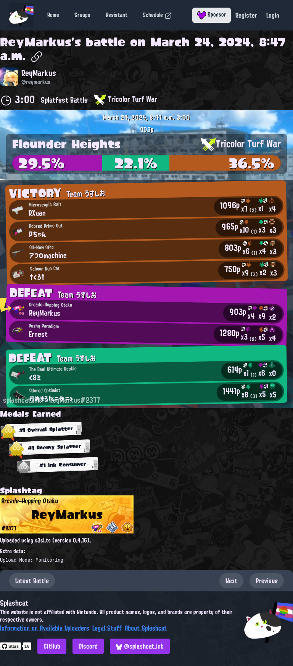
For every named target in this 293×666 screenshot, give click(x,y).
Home (53, 15)
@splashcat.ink (140, 646)
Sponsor (211, 14)
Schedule (157, 15)
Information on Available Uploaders (44, 627)
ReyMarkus (35, 41)
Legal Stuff (107, 627)
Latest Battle (32, 581)
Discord (88, 646)
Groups (82, 15)
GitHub (51, 646)
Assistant (116, 15)
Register (246, 15)
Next (231, 581)
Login (272, 15)
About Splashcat (146, 627)
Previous (267, 581)
